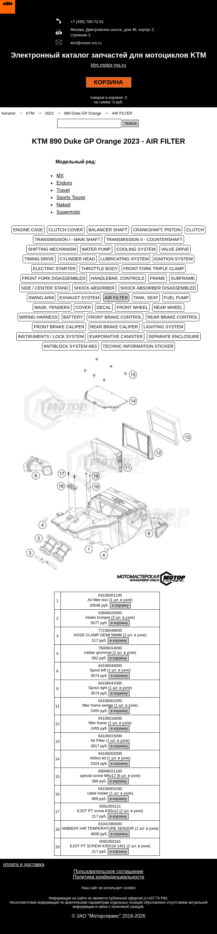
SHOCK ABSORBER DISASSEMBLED (158, 288)
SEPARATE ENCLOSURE (173, 336)
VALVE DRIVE (175, 249)
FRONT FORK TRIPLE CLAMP (153, 268)
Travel (63, 190)
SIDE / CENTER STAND (44, 288)
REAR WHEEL (168, 307)
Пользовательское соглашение (108, 871)
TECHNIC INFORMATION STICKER (138, 346)
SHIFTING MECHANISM (52, 249)
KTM (30, 113)
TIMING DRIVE (39, 258)
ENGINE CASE (28, 229)
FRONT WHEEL (132, 307)
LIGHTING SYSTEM (163, 326)
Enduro (64, 183)
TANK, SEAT (145, 297)
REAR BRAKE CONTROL (172, 317)
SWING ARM (41, 297)
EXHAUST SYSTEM (79, 297)
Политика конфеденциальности (108, 876)
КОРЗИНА (108, 82)
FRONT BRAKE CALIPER (59, 326)
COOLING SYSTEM (136, 249)
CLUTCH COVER (65, 229)
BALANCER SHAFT (107, 229)
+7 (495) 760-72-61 (87, 21)
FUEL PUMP (176, 297)
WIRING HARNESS (38, 317)
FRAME (157, 278)
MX (60, 175)
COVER (83, 307)
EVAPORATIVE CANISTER (116, 336)
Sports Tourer (71, 197)
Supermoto (68, 212)
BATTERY (73, 317)
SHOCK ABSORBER (94, 288)
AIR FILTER (122, 113)
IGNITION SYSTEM (173, 258)
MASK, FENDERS (52, 307)
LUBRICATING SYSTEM (124, 258)
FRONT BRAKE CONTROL (115, 317)
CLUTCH (195, 229)
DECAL (104, 307)
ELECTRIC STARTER (54, 268)
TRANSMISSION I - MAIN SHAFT (67, 239)
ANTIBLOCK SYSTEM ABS (70, 346)
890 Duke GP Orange (82, 113)
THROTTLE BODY (99, 268)
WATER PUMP (96, 249)
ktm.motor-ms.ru (108, 65)
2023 (49, 113)
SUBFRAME (183, 278)
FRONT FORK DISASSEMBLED (53, 278)
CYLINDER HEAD (77, 258)
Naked (64, 204)
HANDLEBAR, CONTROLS (117, 278)
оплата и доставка (23, 864)
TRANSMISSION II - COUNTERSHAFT (144, 239)
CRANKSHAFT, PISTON (156, 229)
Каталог (9, 113)
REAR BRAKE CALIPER (114, 326)
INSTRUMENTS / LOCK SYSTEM (51, 336)
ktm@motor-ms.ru (86, 43)
